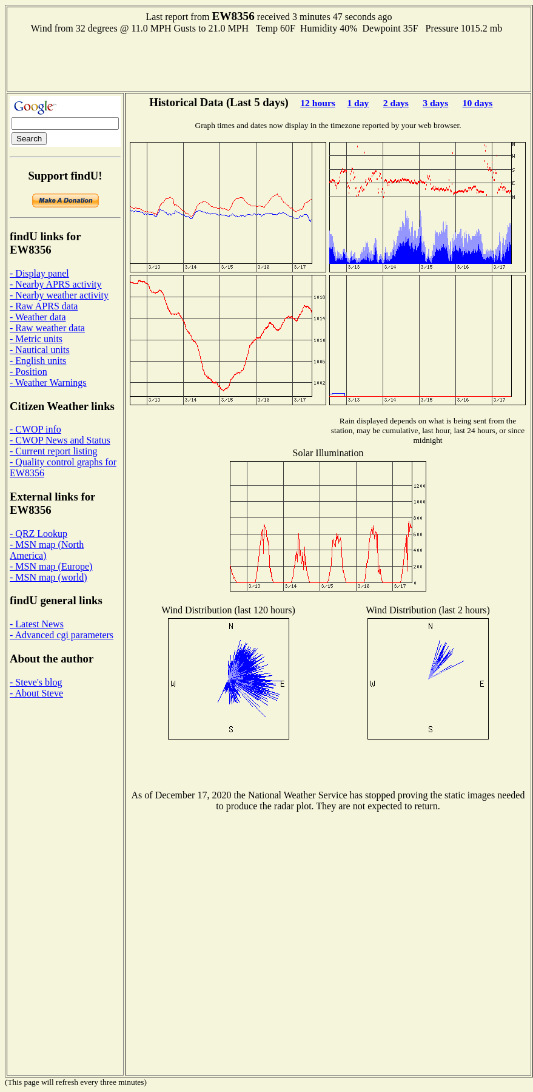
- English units (38, 361)
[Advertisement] (269, 61)
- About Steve (36, 693)
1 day (358, 103)
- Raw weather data (47, 328)
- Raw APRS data (44, 306)
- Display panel (39, 273)
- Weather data (38, 317)
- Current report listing (53, 451)
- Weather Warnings (48, 382)
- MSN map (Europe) (51, 566)
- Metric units (36, 339)
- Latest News (37, 624)
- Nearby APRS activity (56, 284)
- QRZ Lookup (38, 533)
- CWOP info (35, 429)
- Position (28, 371)
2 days (396, 103)
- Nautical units (40, 350)
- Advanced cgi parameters (61, 635)
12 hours (317, 103)
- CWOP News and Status (60, 440)
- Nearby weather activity (59, 295)
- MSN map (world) (48, 577)
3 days (435, 103)
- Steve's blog (36, 682)
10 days (478, 103)
